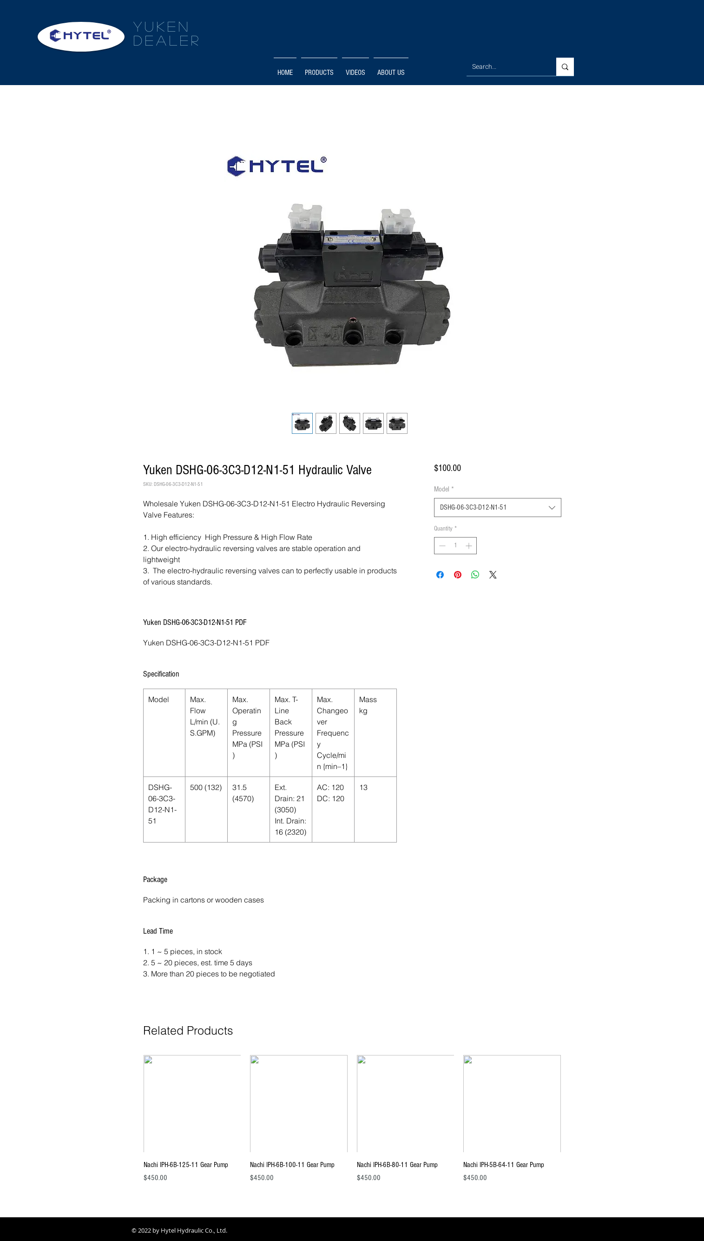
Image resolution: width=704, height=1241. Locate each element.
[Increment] (469, 546)
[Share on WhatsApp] (475, 574)
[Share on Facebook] (440, 574)
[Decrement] (441, 546)
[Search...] (504, 67)
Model (444, 489)
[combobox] (497, 507)
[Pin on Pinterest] (457, 574)
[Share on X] (493, 574)
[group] (352, 1124)
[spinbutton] (455, 546)
